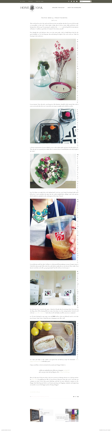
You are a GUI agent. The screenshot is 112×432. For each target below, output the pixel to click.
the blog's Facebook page (64, 372)
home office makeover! (39, 313)
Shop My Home (39, 1)
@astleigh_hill (66, 370)
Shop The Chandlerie (74, 7)
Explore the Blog (58, 7)
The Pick (34, 379)
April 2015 (33, 396)
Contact (30, 1)
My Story (22, 1)
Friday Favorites (41, 396)
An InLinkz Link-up (35, 392)
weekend (60, 27)
